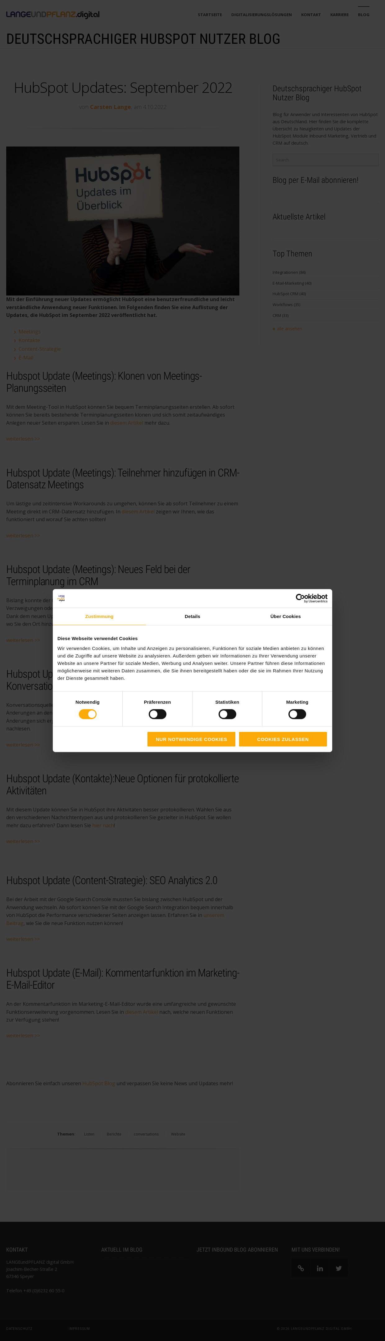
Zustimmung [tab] (99, 616)
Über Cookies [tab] (285, 616)
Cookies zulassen (283, 739)
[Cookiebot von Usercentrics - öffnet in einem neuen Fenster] (300, 598)
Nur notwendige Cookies (191, 739)
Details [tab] (192, 616)
